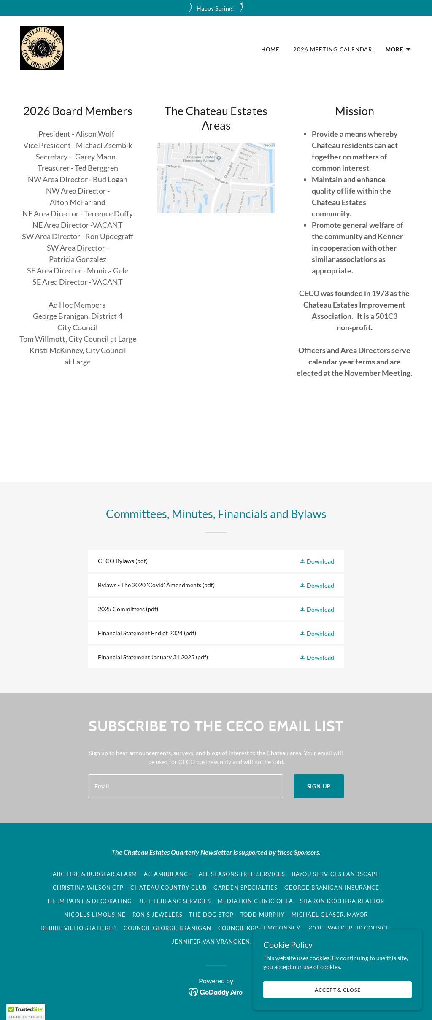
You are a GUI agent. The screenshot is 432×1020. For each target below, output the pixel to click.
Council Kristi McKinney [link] (259, 928)
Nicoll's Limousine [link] (95, 914)
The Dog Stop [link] (211, 914)
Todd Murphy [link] (262, 914)
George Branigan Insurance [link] (331, 887)
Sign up (319, 786)
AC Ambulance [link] (168, 874)
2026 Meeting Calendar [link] (332, 49)
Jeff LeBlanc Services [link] (175, 901)
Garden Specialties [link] (245, 887)
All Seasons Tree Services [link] (242, 874)
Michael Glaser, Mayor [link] (330, 914)
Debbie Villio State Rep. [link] (78, 928)
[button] (399, 49)
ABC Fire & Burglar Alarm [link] (95, 874)
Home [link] (270, 49)
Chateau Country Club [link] (168, 887)
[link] (42, 47)
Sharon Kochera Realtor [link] (342, 901)
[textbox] (186, 786)
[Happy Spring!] (216, 8)
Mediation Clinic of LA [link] (255, 901)
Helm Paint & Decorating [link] (90, 901)
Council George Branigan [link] (167, 928)
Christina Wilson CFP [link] (88, 887)
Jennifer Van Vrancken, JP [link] (216, 941)
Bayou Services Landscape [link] (335, 874)
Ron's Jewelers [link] (157, 914)
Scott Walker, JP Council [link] (349, 928)
